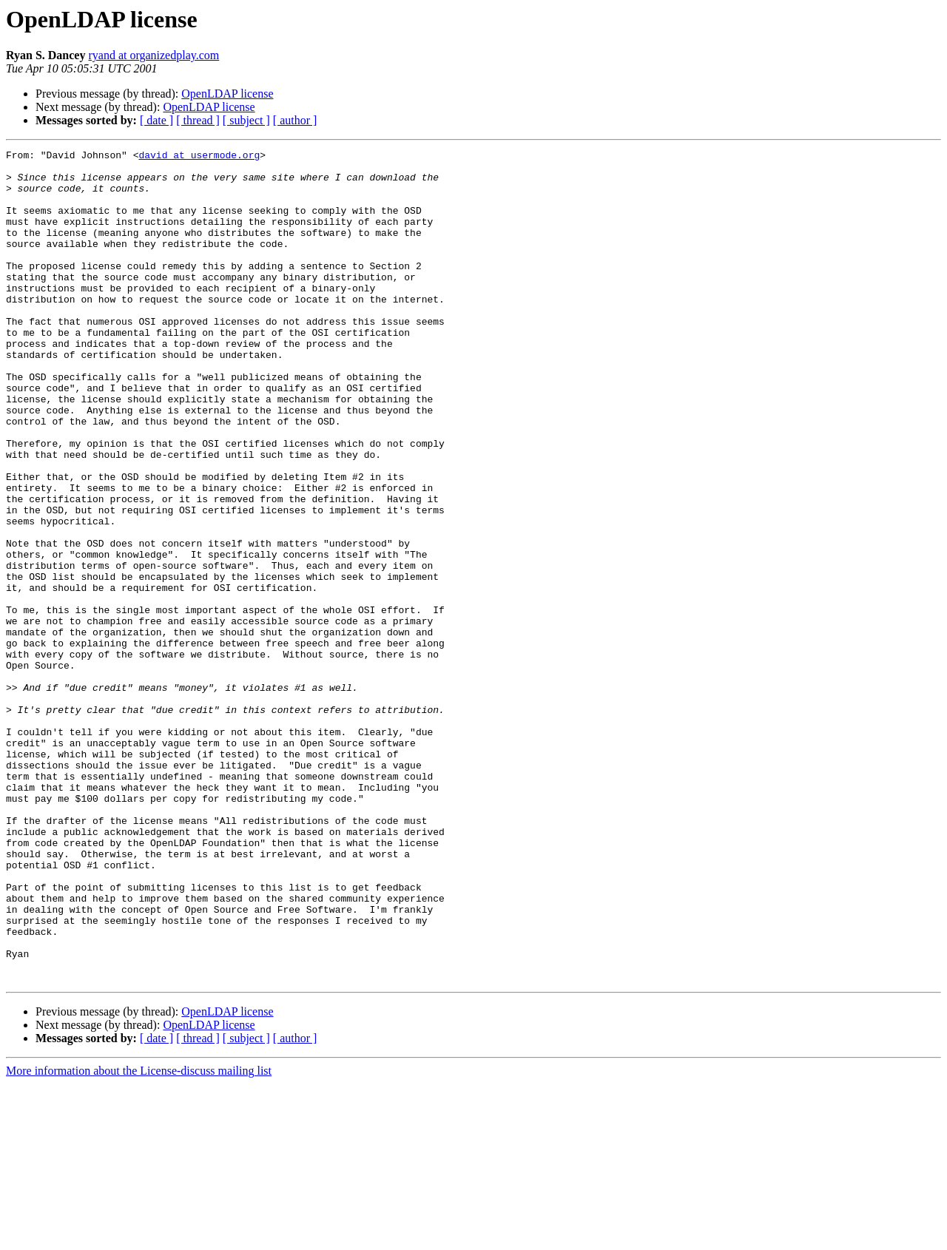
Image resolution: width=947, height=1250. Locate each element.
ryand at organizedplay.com (153, 55)
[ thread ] (198, 120)
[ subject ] (246, 120)
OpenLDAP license (227, 93)
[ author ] (295, 120)
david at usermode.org (199, 156)
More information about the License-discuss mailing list (139, 1237)
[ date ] (156, 120)
